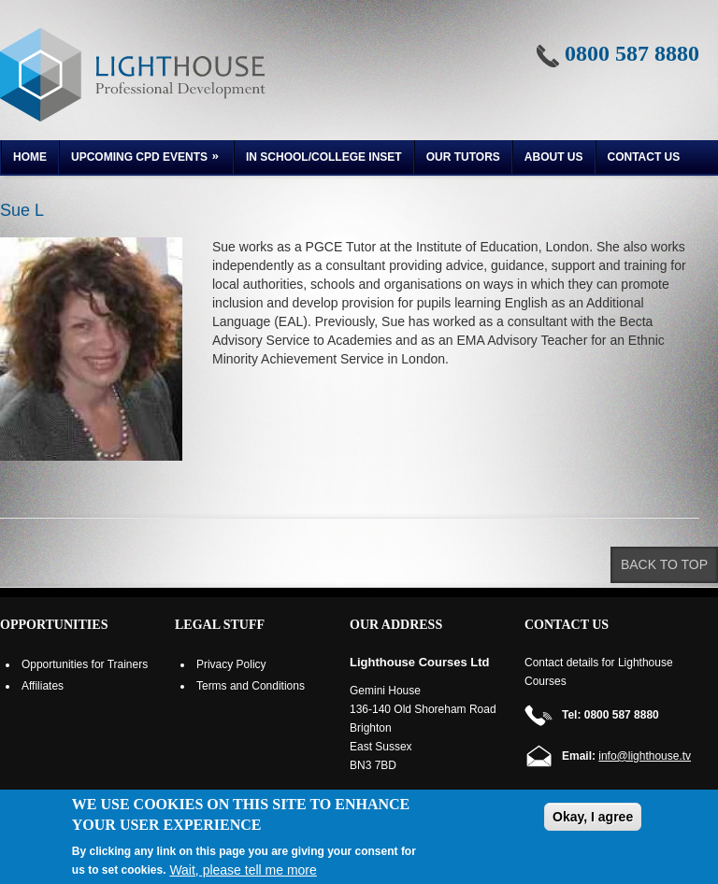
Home (30, 157)
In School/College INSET (324, 157)
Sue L (22, 210)
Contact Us (644, 157)
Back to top (664, 564)
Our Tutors (463, 157)
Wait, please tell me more (242, 870)
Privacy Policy (231, 664)
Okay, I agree (593, 816)
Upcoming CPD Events (141, 159)
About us (553, 157)
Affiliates (43, 685)
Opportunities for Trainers (85, 664)
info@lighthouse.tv (644, 756)
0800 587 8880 (632, 53)
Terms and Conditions (250, 685)
